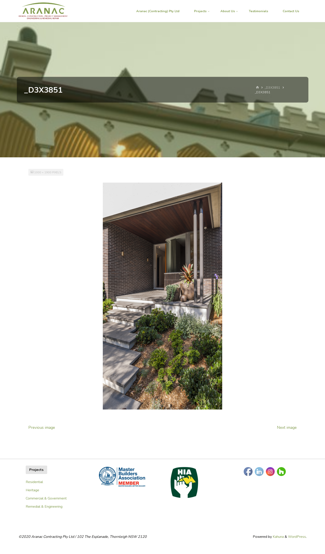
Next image (287, 427)
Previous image (41, 427)
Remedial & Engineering (44, 506)
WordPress (297, 536)
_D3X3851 (272, 87)
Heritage (32, 490)
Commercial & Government (46, 498)
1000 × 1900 (43, 172)
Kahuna (278, 536)
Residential (34, 482)
